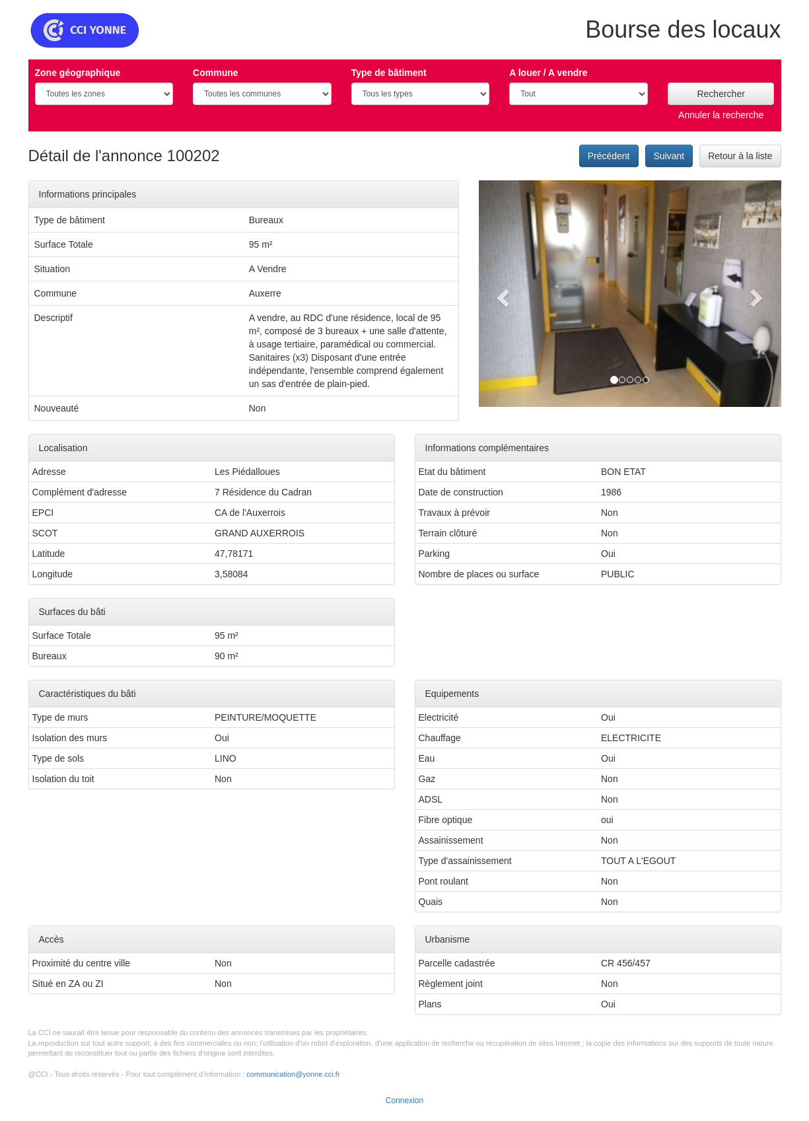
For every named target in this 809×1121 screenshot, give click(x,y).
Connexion (404, 1100)
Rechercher (720, 94)
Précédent (609, 156)
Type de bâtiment (389, 72)
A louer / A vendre (548, 72)
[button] (501, 293)
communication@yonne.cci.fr (292, 1074)
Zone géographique (78, 72)
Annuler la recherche (720, 115)
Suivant (669, 156)
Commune (215, 72)
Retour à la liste (740, 156)
